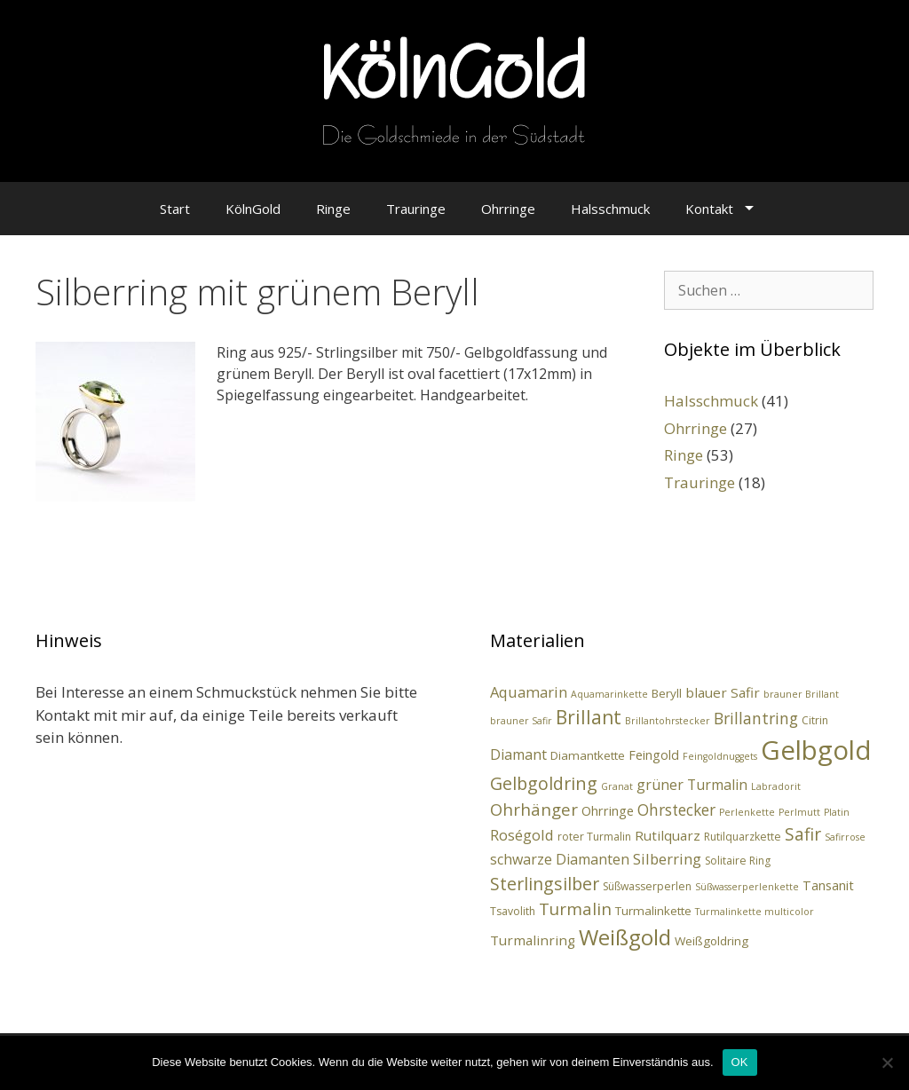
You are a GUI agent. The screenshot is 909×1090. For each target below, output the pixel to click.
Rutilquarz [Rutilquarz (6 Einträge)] (667, 835)
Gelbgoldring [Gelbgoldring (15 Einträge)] (543, 783)
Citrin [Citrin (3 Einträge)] (815, 720)
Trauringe (416, 208)
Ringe (333, 208)
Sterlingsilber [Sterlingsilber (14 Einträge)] (544, 884)
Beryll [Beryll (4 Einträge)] (667, 693)
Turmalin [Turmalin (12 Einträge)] (575, 908)
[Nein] (887, 1062)
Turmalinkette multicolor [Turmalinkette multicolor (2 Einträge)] (754, 911)
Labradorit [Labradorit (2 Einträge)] (776, 786)
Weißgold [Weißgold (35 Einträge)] (625, 937)
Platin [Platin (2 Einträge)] (837, 812)
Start (175, 208)
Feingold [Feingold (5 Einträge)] (653, 754)
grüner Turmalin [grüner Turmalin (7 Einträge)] (691, 784)
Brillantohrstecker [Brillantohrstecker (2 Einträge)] (667, 721)
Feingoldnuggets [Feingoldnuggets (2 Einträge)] (720, 756)
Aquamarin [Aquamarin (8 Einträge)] (528, 692)
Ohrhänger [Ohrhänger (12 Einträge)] (534, 809)
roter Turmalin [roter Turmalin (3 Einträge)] (594, 836)
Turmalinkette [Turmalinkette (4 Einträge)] (653, 911)
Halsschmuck (610, 208)
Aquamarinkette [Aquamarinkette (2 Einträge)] (609, 694)
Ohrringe (508, 208)
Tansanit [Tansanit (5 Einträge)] (828, 885)
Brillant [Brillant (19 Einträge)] (588, 717)
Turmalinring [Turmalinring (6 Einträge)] (532, 940)
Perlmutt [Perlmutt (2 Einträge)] (799, 812)
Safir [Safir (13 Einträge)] (803, 834)
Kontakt (709, 208)
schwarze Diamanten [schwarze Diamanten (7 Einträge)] (559, 859)
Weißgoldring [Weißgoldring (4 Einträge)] (711, 941)
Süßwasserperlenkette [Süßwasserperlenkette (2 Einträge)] (747, 887)
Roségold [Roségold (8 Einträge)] (522, 835)
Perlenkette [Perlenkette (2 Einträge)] (747, 812)
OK (739, 1062)
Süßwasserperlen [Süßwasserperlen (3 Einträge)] (647, 886)
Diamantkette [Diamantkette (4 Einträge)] (587, 755)
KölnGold (253, 208)
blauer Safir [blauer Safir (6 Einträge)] (722, 692)
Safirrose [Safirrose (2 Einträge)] (845, 837)
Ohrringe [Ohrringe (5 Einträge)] (607, 810)
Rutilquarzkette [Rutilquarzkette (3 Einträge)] (742, 836)
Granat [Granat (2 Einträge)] (617, 786)
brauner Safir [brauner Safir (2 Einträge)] (521, 721)
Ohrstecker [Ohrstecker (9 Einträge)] (676, 810)
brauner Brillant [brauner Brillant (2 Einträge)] (801, 694)
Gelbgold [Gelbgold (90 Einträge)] (816, 750)
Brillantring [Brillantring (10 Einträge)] (756, 718)
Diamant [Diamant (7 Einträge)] (518, 754)
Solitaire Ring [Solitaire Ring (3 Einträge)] (738, 860)
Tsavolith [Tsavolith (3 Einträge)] (512, 911)
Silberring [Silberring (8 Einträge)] (667, 859)
